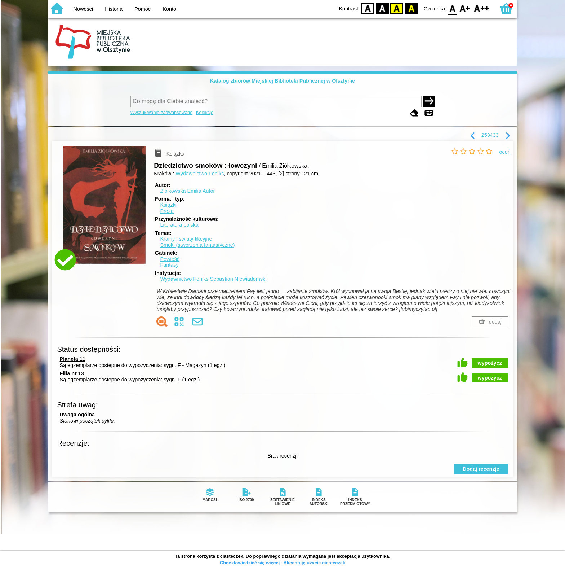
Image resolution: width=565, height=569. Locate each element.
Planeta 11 (72, 359)
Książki (168, 205)
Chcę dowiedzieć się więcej (250, 562)
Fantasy (169, 265)
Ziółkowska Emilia (187, 191)
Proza (167, 211)
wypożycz (490, 363)
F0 (452, 8)
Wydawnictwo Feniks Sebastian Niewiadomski (213, 279)
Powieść (169, 259)
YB (397, 8)
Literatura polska (179, 225)
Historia (114, 9)
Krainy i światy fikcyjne (186, 239)
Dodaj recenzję (481, 469)
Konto (169, 9)
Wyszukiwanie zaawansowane (161, 112)
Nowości (83, 9)
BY (411, 8)
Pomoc (142, 9)
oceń (505, 152)
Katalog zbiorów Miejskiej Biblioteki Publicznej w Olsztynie (282, 81)
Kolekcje (204, 112)
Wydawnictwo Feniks (199, 173)
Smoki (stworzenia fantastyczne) (197, 245)
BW (382, 8)
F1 (465, 8)
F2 (481, 8)
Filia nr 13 (72, 373)
